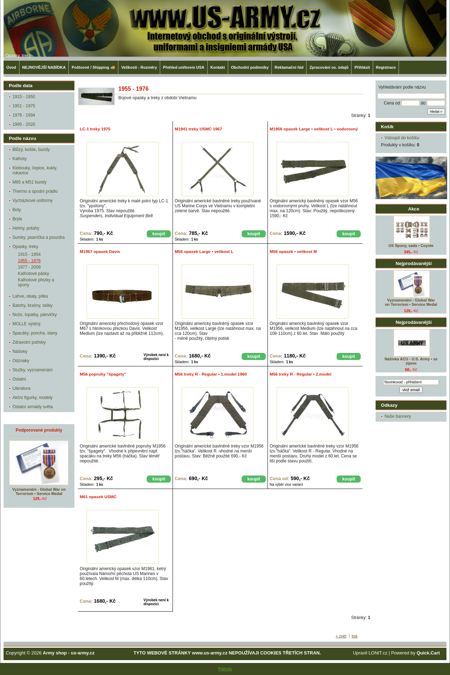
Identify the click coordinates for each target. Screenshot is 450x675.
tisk (355, 636)
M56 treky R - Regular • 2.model (300, 374)
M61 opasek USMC (98, 496)
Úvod (11, 67)
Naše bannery (397, 416)
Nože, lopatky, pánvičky (34, 314)
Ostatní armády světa (32, 406)
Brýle (17, 218)
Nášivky (19, 351)
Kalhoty (19, 158)
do (423, 103)
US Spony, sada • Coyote (410, 245)
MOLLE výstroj (26, 323)
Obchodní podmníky (250, 67)
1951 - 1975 (23, 105)
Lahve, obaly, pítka (30, 296)
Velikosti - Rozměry (139, 67)
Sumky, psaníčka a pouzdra (38, 237)
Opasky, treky (18, 55)
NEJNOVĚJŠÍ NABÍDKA (44, 67)
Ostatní (19, 379)
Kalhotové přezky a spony (36, 282)
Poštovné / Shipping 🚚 (93, 67)
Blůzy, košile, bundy (31, 149)
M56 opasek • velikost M (293, 251)
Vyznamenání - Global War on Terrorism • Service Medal (411, 302)
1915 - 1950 (23, 96)
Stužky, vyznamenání (32, 369)
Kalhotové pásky (33, 273)
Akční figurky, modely (32, 397)
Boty (16, 209)
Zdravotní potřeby (29, 342)
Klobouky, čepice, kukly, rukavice (34, 170)
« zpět (341, 636)
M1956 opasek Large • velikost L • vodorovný (314, 128)
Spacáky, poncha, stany (34, 333)
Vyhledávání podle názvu (402, 87)
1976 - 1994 (23, 115)
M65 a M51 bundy (29, 182)
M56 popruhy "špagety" (103, 374)
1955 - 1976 (29, 260)
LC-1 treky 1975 (95, 128)
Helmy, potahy (25, 228)
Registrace (386, 67)
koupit (158, 233)
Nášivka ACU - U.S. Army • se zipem (410, 361)
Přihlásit (362, 67)
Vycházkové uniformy (32, 200)
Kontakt (217, 67)
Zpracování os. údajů (328, 67)
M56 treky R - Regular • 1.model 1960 (211, 374)
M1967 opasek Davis (100, 251)
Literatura (21, 388)
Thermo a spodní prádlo (34, 191)
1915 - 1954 (29, 254)
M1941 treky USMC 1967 (198, 128)
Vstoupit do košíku (401, 137)
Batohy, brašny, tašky (32, 305)
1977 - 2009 (29, 267)
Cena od (392, 103)
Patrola (225, 668)
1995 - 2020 (23, 124)
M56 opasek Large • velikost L (204, 251)
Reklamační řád (289, 67)
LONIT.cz (378, 653)
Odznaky (20, 360)
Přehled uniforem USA (183, 67)
